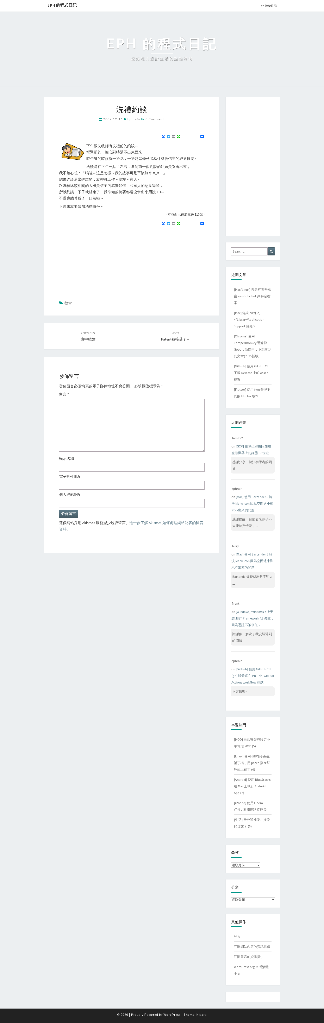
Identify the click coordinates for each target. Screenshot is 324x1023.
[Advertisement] (94, 259)
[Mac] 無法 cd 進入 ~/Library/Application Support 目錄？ (249, 319)
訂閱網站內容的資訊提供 (252, 947)
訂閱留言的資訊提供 (249, 957)
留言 (64, 394)
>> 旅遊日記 (269, 6)
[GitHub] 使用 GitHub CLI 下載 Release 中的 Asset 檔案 (251, 372)
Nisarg (201, 1014)
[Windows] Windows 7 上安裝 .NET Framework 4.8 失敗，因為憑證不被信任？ (252, 618)
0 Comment (154, 119)
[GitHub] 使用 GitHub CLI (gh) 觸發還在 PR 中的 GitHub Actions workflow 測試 (252, 675)
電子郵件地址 (70, 476)
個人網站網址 (70, 494)
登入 (237, 936)
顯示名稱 (66, 458)
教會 (68, 303)
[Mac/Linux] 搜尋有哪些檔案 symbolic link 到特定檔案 (252, 296)
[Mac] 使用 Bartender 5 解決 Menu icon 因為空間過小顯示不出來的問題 (252, 503)
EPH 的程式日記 (62, 5)
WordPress (172, 1014)
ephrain (133, 119)
